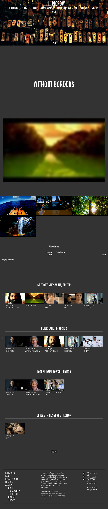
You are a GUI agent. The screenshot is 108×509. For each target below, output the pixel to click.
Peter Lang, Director (54, 328)
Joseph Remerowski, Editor (54, 371)
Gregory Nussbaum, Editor (54, 285)
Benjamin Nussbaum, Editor (54, 415)
